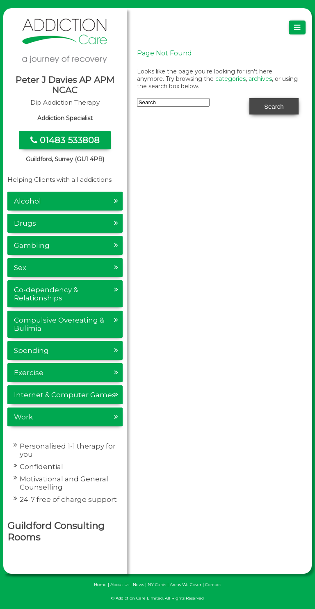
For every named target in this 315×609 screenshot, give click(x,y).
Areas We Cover (185, 584)
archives (260, 78)
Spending (31, 350)
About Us (119, 584)
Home (100, 584)
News (138, 584)
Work (23, 417)
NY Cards (157, 584)
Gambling (32, 245)
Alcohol (27, 201)
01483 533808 (65, 140)
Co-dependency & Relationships (46, 294)
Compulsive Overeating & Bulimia (59, 324)
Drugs (25, 223)
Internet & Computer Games (65, 395)
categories (230, 78)
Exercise (28, 373)
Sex (20, 267)
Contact (213, 584)
